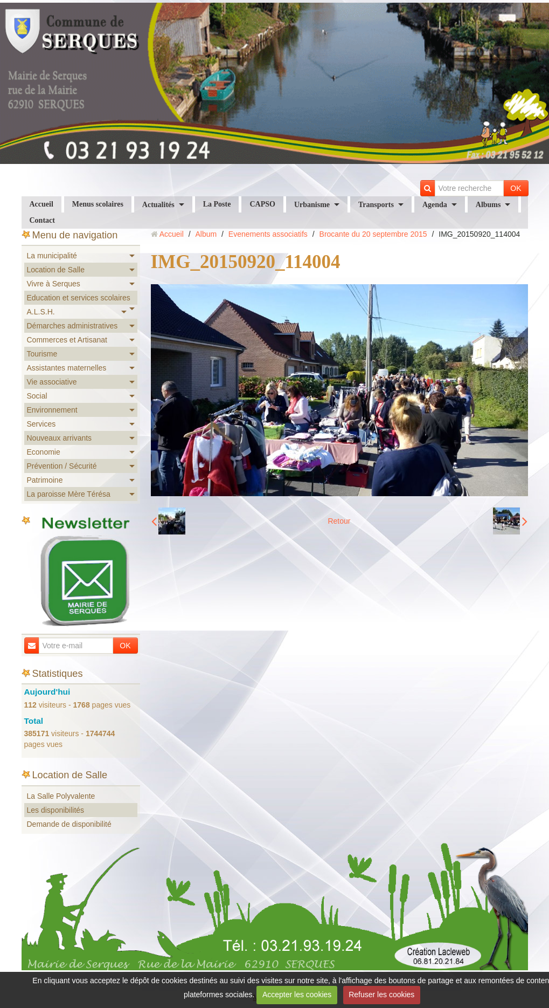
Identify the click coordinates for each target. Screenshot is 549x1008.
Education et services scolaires (78, 297)
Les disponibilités (56, 810)
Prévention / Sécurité (62, 466)
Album (206, 234)
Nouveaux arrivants (59, 438)
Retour (339, 521)
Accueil (41, 204)
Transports (376, 205)
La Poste (217, 204)
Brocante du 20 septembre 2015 (373, 234)
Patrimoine (45, 480)
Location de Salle (56, 269)
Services (41, 424)
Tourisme (42, 353)
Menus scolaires (97, 204)
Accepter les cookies (296, 994)
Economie (43, 452)
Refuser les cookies (381, 994)
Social (37, 396)
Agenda (434, 205)
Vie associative (52, 382)
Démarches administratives (72, 325)
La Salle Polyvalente (61, 796)
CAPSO (262, 204)
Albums (488, 205)
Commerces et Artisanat (67, 339)
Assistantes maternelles (67, 368)
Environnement (52, 410)
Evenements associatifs (268, 234)
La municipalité (52, 255)
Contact (42, 220)
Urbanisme (312, 205)
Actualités (158, 205)
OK (515, 188)
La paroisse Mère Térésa (68, 494)
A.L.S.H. (41, 311)
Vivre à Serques (53, 283)
